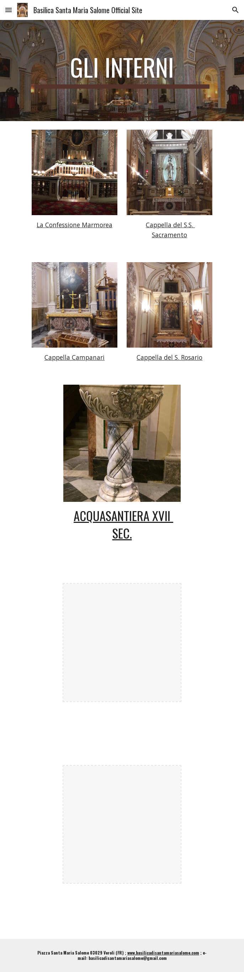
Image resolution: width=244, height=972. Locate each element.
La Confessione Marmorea (74, 224)
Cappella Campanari (74, 357)
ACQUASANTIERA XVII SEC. (123, 524)
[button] (8, 10)
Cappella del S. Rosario (169, 357)
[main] (122, 71)
